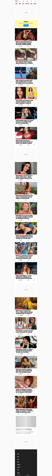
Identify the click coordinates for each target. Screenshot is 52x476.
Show (20, 3)
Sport (23, 3)
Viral (18, 469)
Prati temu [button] (26, 25)
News (17, 3)
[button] (19, 1)
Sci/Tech (18, 467)
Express (35, 3)
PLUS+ (18, 454)
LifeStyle (18, 464)
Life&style (27, 3)
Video (31, 3)
